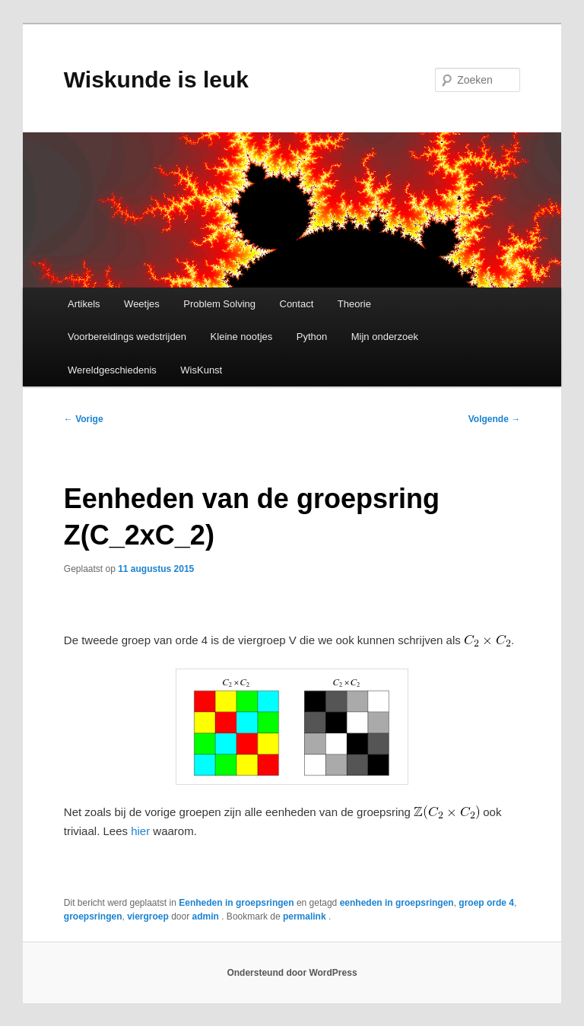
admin (207, 916)
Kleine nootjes (242, 336)
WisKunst (201, 370)
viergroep (148, 916)
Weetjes (142, 304)
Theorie (354, 304)
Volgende (494, 419)
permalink (305, 916)
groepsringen (93, 916)
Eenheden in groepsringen (236, 902)
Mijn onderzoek (384, 336)
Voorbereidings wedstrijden (127, 336)
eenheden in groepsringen (397, 902)
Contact (297, 304)
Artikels (84, 304)
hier (140, 830)
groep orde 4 (486, 902)
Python (312, 336)
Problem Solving (219, 304)
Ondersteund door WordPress (292, 972)
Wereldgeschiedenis (112, 370)
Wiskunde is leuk (156, 79)
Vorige (83, 419)
